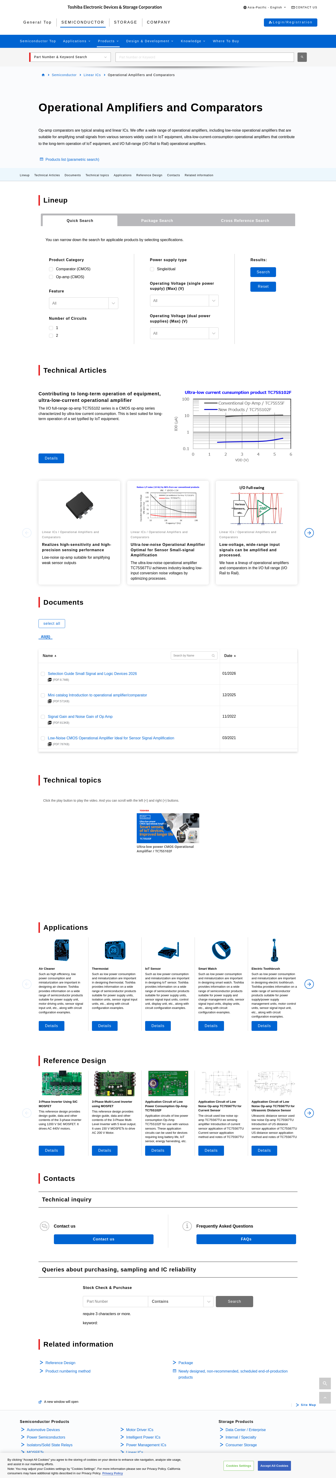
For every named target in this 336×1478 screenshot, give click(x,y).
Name (48, 656)
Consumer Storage (241, 1406)
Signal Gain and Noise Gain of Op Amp (80, 717)
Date (228, 656)
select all (51, 623)
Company (235, 1419)
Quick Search (80, 221)
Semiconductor (64, 75)
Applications (123, 175)
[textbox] (79, 303)
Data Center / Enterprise (246, 1391)
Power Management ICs (146, 1406)
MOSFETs (35, 1414)
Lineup (25, 175)
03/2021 (229, 738)
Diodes (32, 1437)
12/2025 (229, 695)
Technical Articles (47, 175)
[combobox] (205, 57)
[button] (265, 7)
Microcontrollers (40, 1444)
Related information (199, 175)
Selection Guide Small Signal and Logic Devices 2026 (92, 674)
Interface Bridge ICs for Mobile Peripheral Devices (167, 1437)
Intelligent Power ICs (143, 1399)
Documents (73, 175)
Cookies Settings (238, 1465)
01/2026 (229, 673)
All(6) (45, 637)
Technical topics (97, 175)
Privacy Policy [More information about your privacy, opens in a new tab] (112, 1473)
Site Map (308, 1366)
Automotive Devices (43, 1391)
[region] (168, 1465)
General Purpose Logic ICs (148, 1421)
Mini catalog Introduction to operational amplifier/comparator (97, 695)
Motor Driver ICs (139, 1391)
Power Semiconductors (46, 1399)
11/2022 (229, 716)
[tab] (80, 220)
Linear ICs (92, 75)
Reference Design (149, 175)
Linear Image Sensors (144, 1429)
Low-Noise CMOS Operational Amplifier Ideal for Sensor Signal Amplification (111, 738)
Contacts (173, 175)
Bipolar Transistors (42, 1429)
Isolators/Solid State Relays (50, 1406)
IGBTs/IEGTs (37, 1421)
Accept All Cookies (274, 1465)
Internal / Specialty (241, 1399)
